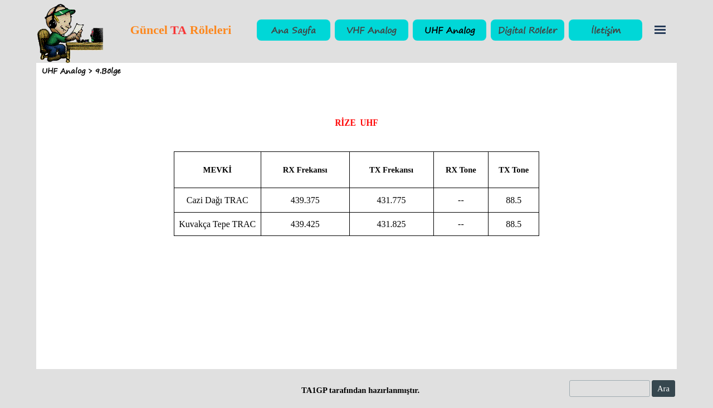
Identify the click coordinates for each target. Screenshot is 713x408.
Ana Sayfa (293, 30)
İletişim (606, 30)
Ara (663, 388)
